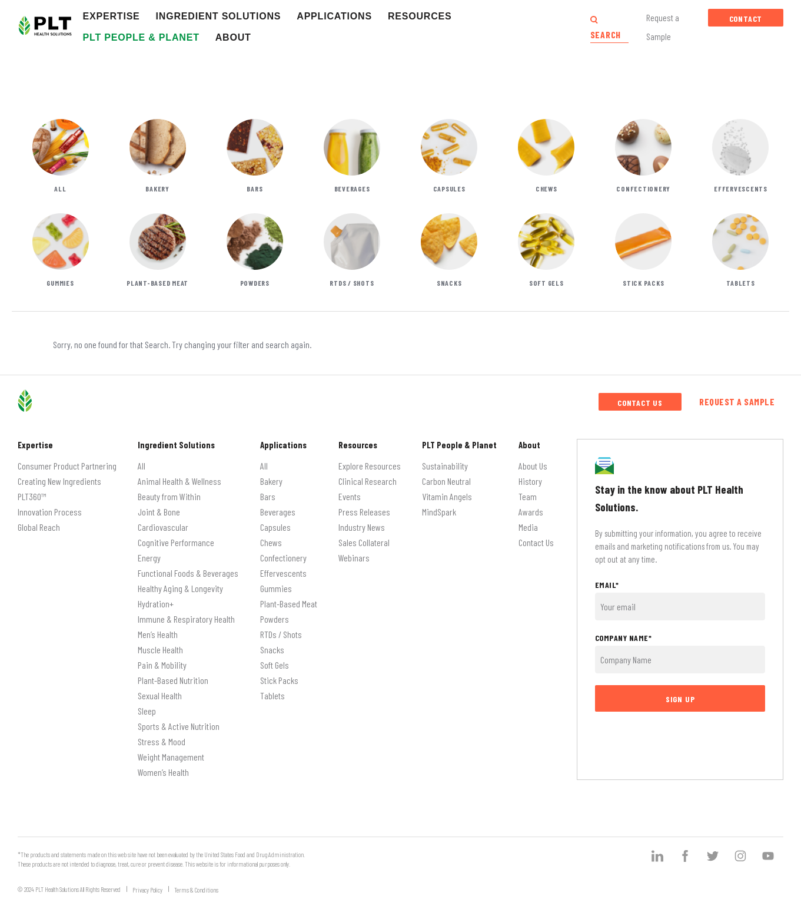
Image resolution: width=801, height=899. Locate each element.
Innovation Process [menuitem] (50, 511)
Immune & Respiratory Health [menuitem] (186, 618)
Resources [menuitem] (357, 444)
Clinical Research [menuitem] (367, 481)
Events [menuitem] (349, 496)
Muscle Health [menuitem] (160, 649)
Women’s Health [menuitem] (163, 772)
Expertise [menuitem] (35, 444)
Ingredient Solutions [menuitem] (176, 444)
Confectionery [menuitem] (283, 557)
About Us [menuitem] (533, 465)
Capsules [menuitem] (275, 527)
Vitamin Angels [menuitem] (447, 496)
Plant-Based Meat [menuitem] (288, 603)
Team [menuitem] (528, 496)
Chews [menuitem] (271, 542)
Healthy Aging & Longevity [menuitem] (180, 588)
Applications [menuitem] (283, 444)
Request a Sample (737, 401)
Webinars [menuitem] (354, 557)
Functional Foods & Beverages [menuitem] (188, 573)
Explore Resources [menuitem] (369, 465)
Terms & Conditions (196, 890)
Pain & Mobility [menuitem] (162, 664)
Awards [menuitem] (531, 511)
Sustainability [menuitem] (445, 465)
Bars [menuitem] (267, 496)
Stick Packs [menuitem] (279, 680)
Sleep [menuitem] (147, 710)
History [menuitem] (530, 481)
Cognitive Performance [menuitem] (176, 542)
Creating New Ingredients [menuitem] (59, 481)
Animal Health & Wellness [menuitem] (179, 481)
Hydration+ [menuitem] (156, 603)
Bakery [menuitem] (271, 481)
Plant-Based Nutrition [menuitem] (173, 680)
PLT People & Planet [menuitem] (459, 444)
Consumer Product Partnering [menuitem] (67, 465)
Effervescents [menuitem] (283, 573)
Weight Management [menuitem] (171, 756)
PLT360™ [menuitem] (32, 496)
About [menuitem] (529, 444)
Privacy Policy (147, 890)
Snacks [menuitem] (272, 649)
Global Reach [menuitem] (39, 527)
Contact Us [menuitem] (536, 542)
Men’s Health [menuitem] (158, 634)
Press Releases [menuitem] (364, 511)
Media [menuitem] (528, 527)
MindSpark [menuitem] (439, 511)
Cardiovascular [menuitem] (163, 527)
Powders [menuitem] (274, 618)
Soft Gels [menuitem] (274, 664)
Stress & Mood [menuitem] (161, 741)
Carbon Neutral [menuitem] (446, 481)
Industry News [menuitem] (361, 527)
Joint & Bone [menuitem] (159, 511)
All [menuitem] (141, 465)
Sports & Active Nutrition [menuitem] (179, 726)
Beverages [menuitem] (277, 511)
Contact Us (746, 20)
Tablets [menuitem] (272, 695)
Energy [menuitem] (149, 557)
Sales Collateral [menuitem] (364, 542)
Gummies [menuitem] (276, 588)
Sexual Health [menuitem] (160, 695)
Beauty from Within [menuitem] (169, 496)
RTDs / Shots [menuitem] (281, 634)
